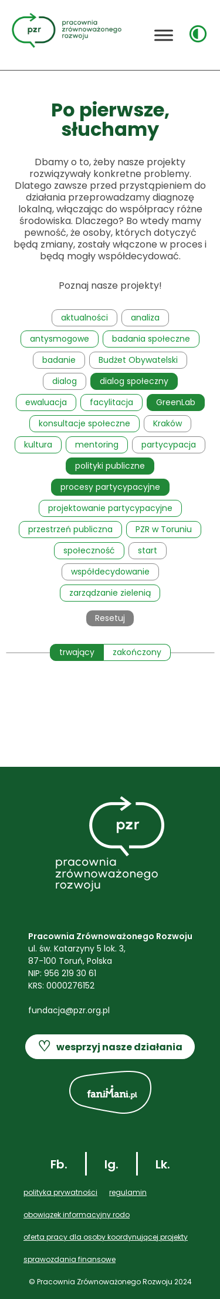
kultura (38, 444)
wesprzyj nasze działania (110, 1047)
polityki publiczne (110, 466)
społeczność (89, 550)
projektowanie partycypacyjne (110, 508)
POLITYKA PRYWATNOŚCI (60, 1192)
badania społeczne (151, 339)
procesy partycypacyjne (110, 487)
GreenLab (175, 402)
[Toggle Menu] (163, 35)
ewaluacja (46, 402)
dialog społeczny (134, 381)
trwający (76, 652)
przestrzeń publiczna (70, 529)
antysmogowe (59, 339)
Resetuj (110, 618)
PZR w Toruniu (164, 529)
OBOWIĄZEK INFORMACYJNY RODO (76, 1215)
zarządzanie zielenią (110, 593)
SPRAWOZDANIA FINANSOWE (69, 1259)
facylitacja (111, 402)
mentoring (97, 444)
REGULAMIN (128, 1192)
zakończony (137, 652)
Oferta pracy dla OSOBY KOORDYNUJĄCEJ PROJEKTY (105, 1237)
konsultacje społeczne (84, 423)
